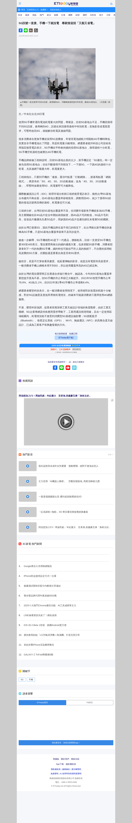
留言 (74, 367)
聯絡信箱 (75, 759)
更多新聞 (75, 345)
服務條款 (66, 769)
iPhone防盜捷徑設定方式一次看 (40, 576)
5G (22, 680)
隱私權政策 (56, 769)
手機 (31, 680)
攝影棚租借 (71, 764)
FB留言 (90, 702)
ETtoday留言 (42, 702)
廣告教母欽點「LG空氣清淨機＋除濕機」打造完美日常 (52, 635)
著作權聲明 (76, 769)
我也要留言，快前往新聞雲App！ (66, 743)
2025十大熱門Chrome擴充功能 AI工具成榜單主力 (50, 605)
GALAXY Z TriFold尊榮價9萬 (38, 654)
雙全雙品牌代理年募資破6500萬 (40, 595)
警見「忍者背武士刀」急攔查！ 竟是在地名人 (41, 10)
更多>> (110, 455)
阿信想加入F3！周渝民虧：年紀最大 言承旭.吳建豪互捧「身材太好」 (55, 396)
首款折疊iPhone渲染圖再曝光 (39, 645)
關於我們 (65, 759)
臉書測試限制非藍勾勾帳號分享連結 (42, 586)
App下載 (60, 764)
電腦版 (56, 759)
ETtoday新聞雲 (66, 4)
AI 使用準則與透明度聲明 (70, 773)
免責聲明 (54, 773)
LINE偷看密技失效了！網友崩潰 (40, 615)
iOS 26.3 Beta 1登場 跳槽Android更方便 (45, 625)
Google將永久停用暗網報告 (38, 566)
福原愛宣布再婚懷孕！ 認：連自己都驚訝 (66, 362)
